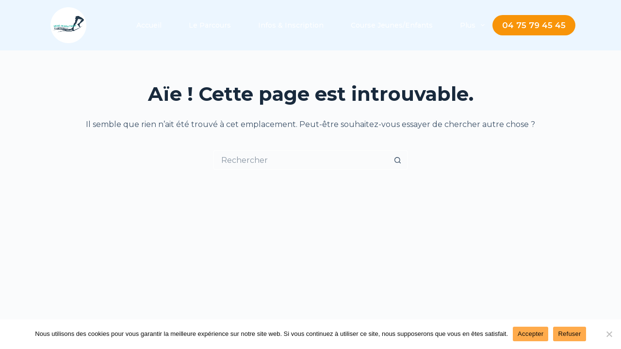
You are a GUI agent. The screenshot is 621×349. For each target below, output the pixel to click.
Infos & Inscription (291, 25)
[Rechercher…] (300, 160)
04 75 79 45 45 (534, 25)
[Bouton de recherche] (398, 160)
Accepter (530, 333)
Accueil (149, 25)
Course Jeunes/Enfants (392, 25)
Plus (474, 25)
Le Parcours (210, 25)
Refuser (569, 333)
